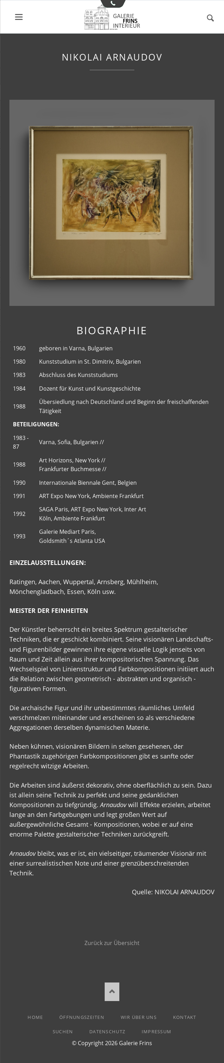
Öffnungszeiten (81, 1017)
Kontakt (184, 1017)
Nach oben (112, 991)
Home (35, 1017)
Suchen (210, 18)
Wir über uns (139, 1017)
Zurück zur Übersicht (112, 943)
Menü (19, 17)
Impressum (157, 1031)
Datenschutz (107, 1031)
